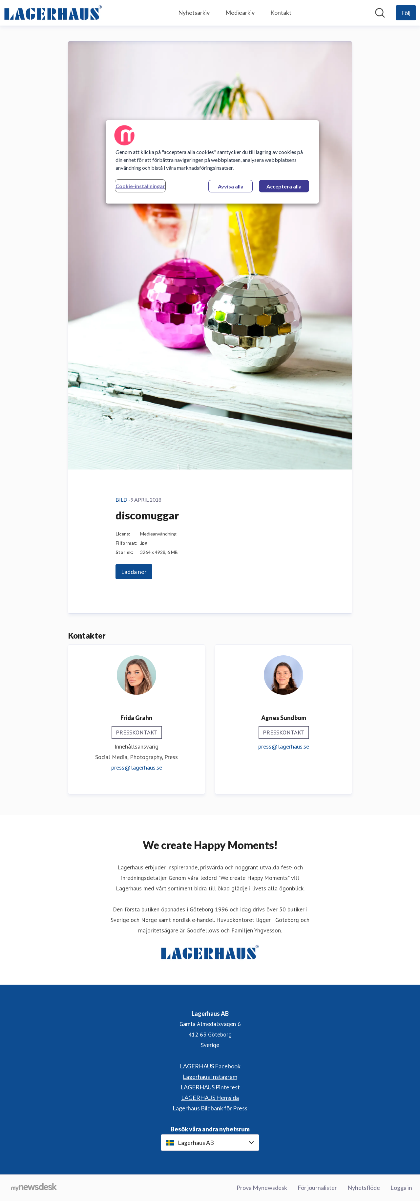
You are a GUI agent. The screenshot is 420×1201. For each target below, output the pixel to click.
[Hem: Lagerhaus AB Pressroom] (53, 13)
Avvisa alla (230, 186)
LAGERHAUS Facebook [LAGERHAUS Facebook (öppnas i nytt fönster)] (210, 1066)
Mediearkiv (240, 12)
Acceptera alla (284, 186)
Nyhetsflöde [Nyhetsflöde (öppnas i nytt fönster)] (363, 1187)
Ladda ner (134, 571)
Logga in (401, 1187)
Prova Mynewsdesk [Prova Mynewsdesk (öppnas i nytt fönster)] (262, 1187)
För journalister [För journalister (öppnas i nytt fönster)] (317, 1187)
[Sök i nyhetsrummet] (380, 13)
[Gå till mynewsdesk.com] (34, 1188)
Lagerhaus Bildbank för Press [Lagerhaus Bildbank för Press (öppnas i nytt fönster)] (210, 1108)
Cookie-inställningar (140, 186)
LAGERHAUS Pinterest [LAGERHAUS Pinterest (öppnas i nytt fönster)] (210, 1087)
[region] (212, 162)
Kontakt (280, 12)
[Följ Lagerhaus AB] (406, 12)
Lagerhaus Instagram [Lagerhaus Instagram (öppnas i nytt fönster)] (210, 1076)
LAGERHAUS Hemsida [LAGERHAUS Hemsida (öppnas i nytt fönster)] (210, 1097)
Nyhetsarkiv (194, 12)
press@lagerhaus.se (136, 767)
